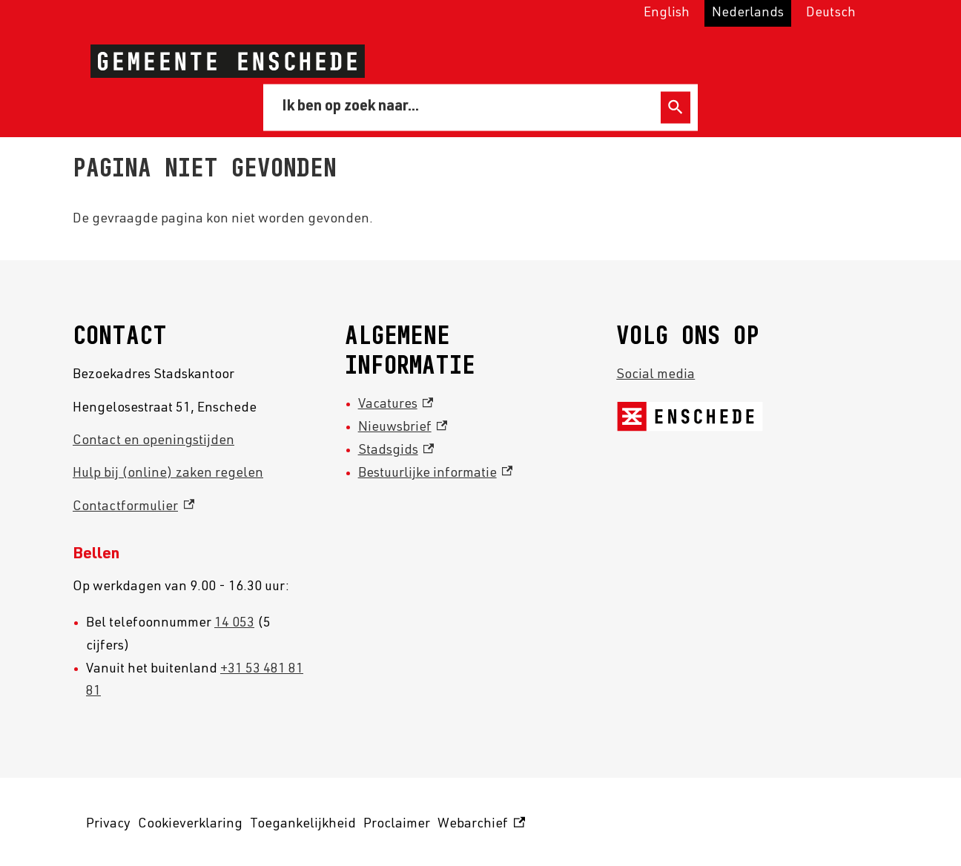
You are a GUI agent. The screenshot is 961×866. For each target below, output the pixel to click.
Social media (655, 375)
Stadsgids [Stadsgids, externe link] (396, 450)
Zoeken (675, 107)
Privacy (108, 824)
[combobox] (464, 106)
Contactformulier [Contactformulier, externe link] (133, 507)
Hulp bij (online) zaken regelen (168, 473)
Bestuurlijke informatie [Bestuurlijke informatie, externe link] (435, 473)
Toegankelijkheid (303, 824)
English (667, 13)
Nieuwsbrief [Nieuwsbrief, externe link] (403, 427)
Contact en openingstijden (153, 441)
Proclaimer (396, 824)
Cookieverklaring (190, 824)
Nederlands (748, 13)
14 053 (234, 623)
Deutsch (831, 13)
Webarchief (481, 824)
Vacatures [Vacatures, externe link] (396, 404)
